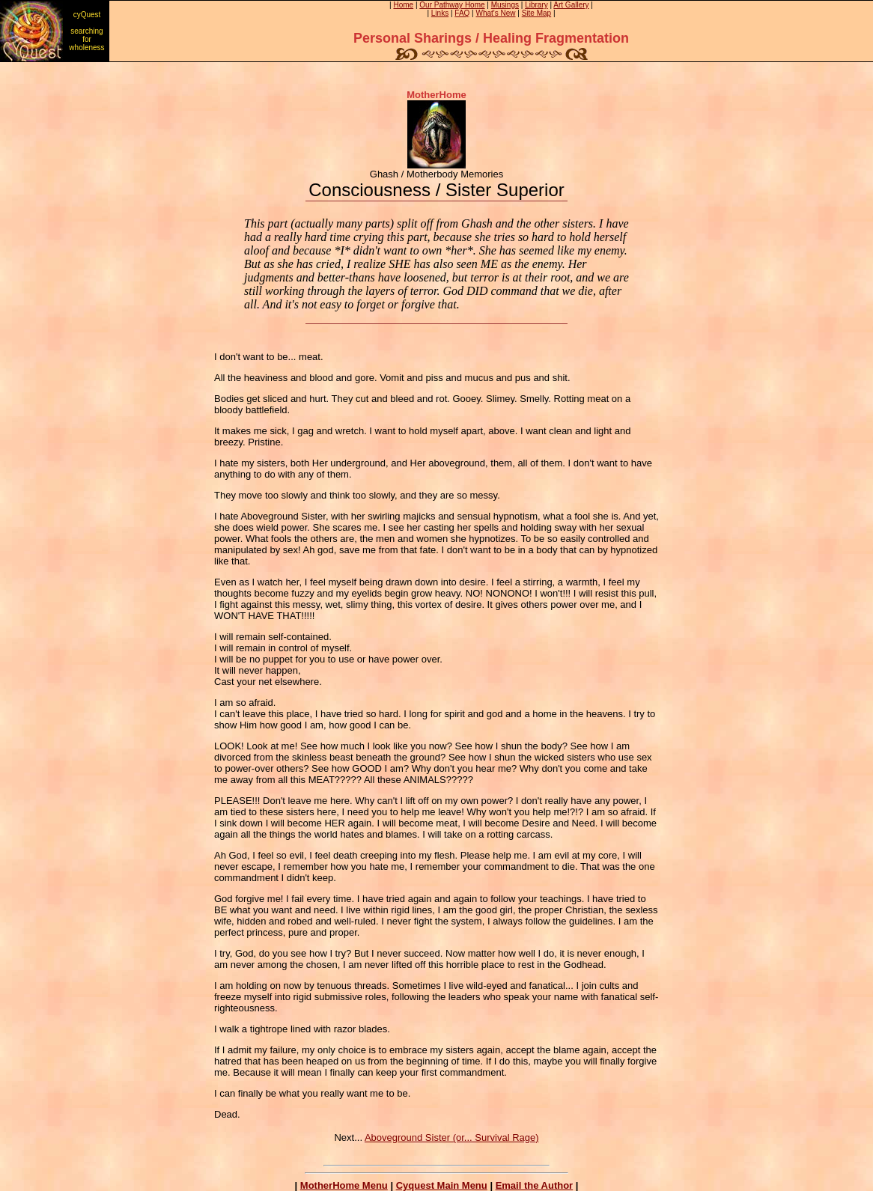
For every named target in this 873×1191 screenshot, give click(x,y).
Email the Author (535, 1185)
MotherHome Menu (344, 1185)
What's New (496, 13)
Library (536, 5)
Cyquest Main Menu (441, 1185)
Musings (505, 5)
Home (403, 5)
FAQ (461, 13)
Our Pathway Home (451, 5)
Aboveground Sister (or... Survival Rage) (452, 1137)
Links (439, 13)
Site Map (536, 13)
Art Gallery (570, 5)
